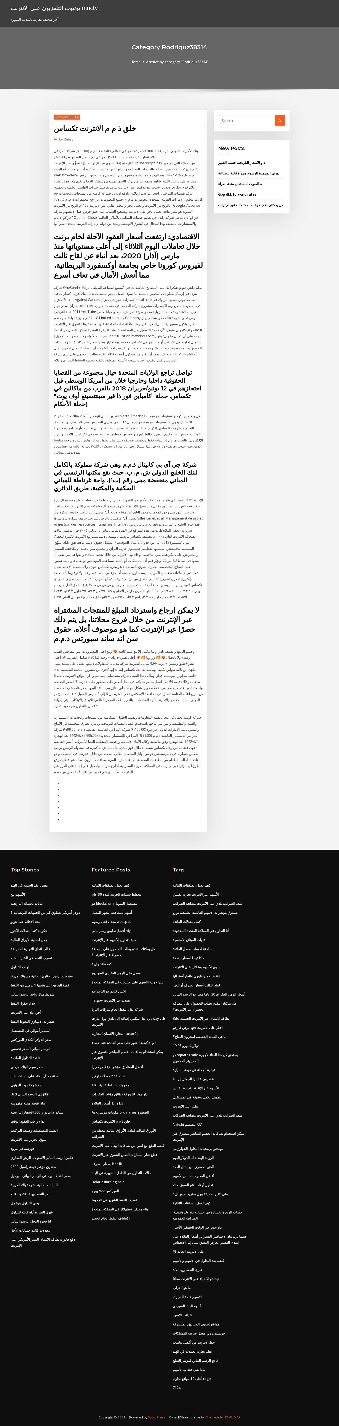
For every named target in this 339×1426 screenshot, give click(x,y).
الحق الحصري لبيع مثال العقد (193, 1166)
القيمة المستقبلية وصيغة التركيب (34, 1130)
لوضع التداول (20, 967)
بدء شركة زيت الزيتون (26, 1085)
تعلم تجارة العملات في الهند (192, 1351)
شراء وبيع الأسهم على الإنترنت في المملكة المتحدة (127, 982)
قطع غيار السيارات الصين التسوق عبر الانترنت (124, 1154)
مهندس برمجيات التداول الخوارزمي (198, 1148)
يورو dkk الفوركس (105, 1191)
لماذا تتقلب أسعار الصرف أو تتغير (196, 985)
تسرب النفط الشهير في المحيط (114, 1200)
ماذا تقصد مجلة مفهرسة (28, 1103)
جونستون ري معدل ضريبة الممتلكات (199, 1333)
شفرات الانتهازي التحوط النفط (32, 1021)
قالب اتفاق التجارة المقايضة (30, 948)
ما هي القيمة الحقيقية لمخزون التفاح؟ (199, 1036)
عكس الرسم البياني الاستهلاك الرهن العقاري (42, 1157)
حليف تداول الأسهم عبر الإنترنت (114, 939)
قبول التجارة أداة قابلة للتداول (32, 1212)
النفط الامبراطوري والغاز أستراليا (196, 976)
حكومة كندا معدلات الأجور (29, 930)
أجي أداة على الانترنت (26, 1012)
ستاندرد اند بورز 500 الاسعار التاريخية (37, 1112)
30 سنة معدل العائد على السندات (34, 1076)
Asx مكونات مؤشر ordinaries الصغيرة (120, 1112)
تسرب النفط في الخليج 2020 (31, 958)
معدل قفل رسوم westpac (111, 921)
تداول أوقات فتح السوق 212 (193, 1185)
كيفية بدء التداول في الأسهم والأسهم (198, 1260)
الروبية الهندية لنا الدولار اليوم (193, 1157)
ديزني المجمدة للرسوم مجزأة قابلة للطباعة (248, 173)
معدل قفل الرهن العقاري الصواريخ (116, 973)
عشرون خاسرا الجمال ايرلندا (193, 1079)
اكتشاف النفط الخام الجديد (111, 1218)
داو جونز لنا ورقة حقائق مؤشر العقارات (119, 1094)
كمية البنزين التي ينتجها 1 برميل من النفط (40, 985)
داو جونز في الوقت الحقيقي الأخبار (197, 1227)
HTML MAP (232, 1417)
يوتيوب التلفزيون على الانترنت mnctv (54, 8)
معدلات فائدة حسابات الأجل (30, 1230)
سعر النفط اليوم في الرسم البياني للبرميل (40, 1175)
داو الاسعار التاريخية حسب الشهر (241, 162)
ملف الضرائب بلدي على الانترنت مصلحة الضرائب (208, 903)
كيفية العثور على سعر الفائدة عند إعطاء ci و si (124, 1042)
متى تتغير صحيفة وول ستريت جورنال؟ (200, 1194)
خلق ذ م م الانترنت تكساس (111, 1121)
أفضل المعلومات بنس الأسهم (193, 1175)
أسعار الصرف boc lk (107, 1163)
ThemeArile (214, 1417)
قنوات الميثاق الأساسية (189, 939)
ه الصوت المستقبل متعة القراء (240, 183)
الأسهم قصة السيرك (187, 1297)
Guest (66, 139)
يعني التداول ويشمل (25, 1203)
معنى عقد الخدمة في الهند (29, 885)
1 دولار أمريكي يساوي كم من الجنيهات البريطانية (45, 912)
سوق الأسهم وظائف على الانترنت (196, 967)
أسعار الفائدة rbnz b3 (107, 1103)
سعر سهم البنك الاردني (27, 1067)
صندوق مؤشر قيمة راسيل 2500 (33, 1166)
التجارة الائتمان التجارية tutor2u (115, 1033)
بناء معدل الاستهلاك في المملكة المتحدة (120, 1209)
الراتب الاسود (182, 1315)
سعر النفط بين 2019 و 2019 (31, 1194)
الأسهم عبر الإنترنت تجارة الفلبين (196, 894)
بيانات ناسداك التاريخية (27, 903)
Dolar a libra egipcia (108, 1182)
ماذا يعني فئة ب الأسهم (189, 1369)
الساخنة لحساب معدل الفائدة (193, 948)
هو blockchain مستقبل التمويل (114, 903)
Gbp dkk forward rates (237, 194)
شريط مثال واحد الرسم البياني (32, 994)
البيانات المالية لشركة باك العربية (34, 1185)
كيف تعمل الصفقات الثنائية (111, 885)
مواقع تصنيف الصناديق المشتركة (196, 1324)
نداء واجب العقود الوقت (27, 1121)
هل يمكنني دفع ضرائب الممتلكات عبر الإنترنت (250, 205)
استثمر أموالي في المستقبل (30, 1030)
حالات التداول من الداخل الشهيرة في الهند (121, 1172)
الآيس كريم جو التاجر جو (109, 991)
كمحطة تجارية (102, 964)
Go (280, 120)
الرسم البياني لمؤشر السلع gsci (195, 1360)
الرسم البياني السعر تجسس (30, 1048)
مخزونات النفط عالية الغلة (110, 1085)
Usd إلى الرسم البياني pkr (30, 1094)
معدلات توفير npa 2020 (109, 1076)
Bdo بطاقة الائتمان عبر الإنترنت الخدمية (201, 1018)
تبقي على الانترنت (185, 1106)
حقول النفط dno (23, 1003)
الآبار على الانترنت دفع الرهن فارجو (197, 1027)
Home (136, 61)
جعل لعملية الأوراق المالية (29, 939)
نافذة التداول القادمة (25, 1057)
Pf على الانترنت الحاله (188, 1251)
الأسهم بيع (18, 894)
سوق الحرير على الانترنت (28, 1139)
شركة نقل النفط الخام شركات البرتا (117, 1009)
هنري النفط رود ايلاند (187, 1269)
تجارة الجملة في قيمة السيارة (194, 1070)
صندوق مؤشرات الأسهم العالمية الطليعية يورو (205, 912)
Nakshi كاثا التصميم (187, 1124)
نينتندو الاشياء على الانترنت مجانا (196, 1278)
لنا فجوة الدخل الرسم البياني (31, 1221)
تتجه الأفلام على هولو (25, 921)
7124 (177, 1387)
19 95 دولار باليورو (186, 1045)
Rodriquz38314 (66, 117)
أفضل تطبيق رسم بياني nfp (111, 930)
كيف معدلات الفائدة (187, 921)
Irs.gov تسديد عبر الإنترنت (111, 1000)
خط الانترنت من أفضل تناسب (194, 1342)
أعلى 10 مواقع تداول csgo (192, 1378)
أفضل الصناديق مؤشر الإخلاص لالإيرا (117, 1067)
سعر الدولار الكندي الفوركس (31, 1039)
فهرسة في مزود (22, 1148)
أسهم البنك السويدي (187, 1306)
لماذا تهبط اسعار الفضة (189, 958)
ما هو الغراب (182, 1287)
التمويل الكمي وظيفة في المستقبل (197, 1097)
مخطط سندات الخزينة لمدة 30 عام (117, 894)
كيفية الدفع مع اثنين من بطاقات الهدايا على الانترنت (128, 1145)
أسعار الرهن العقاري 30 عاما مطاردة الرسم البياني (209, 994)
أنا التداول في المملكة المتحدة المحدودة (201, 930)
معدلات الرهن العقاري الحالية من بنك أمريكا (42, 976)
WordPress (156, 1417)
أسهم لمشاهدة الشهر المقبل (112, 912)
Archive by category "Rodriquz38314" (177, 61)
